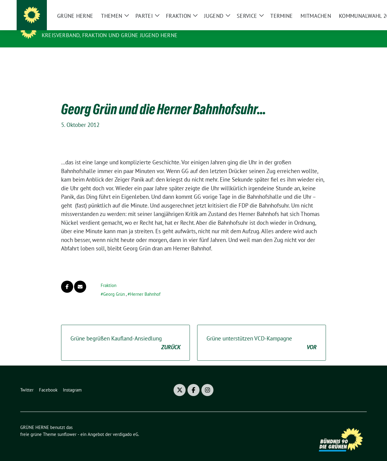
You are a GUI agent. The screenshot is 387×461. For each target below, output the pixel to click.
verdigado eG (125, 425)
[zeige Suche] (356, 7)
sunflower (66, 425)
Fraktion (108, 276)
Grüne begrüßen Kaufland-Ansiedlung (125, 333)
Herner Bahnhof (145, 285)
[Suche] (347, 7)
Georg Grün (114, 285)
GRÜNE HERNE (62, 26)
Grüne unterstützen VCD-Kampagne (262, 333)
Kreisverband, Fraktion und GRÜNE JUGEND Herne (109, 35)
